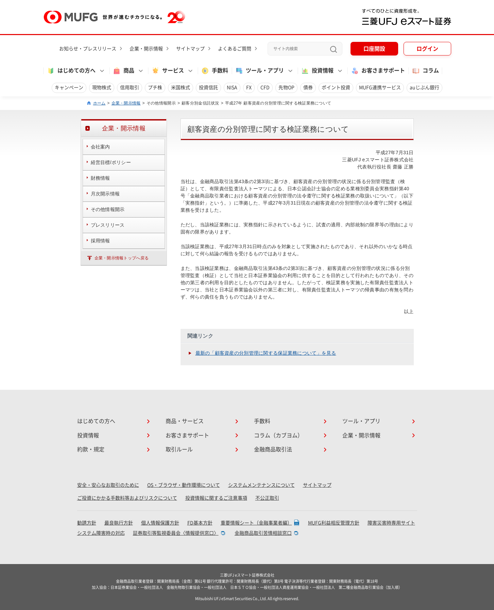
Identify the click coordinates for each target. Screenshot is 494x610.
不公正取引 (267, 498)
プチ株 (155, 87)
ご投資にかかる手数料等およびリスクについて (127, 498)
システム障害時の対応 (101, 533)
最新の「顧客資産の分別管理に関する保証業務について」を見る (265, 353)
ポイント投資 (336, 87)
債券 (308, 87)
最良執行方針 (118, 522)
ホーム (99, 103)
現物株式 (101, 87)
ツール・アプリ (361, 421)
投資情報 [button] (317, 71)
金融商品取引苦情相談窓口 (263, 533)
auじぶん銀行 (424, 87)
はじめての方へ (96, 421)
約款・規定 (90, 449)
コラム (425, 71)
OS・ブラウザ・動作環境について (183, 485)
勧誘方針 (86, 522)
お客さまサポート (378, 71)
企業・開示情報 (146, 48)
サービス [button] (167, 71)
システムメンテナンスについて (261, 485)
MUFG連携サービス (380, 87)
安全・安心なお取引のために (108, 485)
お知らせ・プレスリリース (87, 48)
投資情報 (88, 435)
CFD (265, 87)
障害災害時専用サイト (391, 522)
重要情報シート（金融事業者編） (256, 522)
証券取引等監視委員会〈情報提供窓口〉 (176, 533)
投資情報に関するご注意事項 (216, 498)
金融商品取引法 (273, 449)
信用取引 (129, 87)
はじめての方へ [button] (71, 71)
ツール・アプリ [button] (259, 71)
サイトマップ (190, 48)
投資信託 (208, 87)
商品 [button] (123, 71)
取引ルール (179, 449)
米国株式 (180, 87)
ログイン (427, 48)
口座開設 (374, 48)
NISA (232, 87)
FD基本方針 (199, 522)
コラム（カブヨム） (278, 435)
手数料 (214, 71)
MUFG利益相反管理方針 (333, 522)
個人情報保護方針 (160, 522)
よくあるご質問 (234, 48)
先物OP (286, 87)
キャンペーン (69, 87)
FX (249, 87)
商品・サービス (185, 421)
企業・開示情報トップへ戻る (122, 258)
